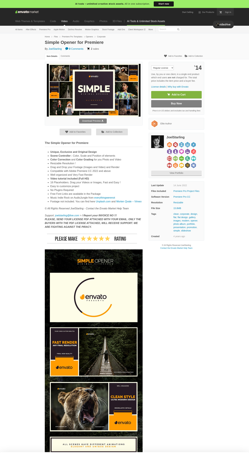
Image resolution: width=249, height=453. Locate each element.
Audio (76, 21)
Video (64, 21)
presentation (179, 227)
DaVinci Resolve (75, 29)
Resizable (178, 202)
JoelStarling (55, 48)
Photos (104, 21)
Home (47, 37)
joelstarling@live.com (67, 215)
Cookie (20, 449)
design (194, 214)
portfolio (191, 224)
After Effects (31, 29)
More (150, 29)
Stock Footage (108, 29)
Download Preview (93, 121)
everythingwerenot (104, 197)
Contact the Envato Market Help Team (176, 248)
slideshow (186, 230)
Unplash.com (103, 201)
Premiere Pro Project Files (186, 191)
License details (158, 86)
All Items (19, 29)
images (177, 220)
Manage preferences (222, 444)
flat (174, 217)
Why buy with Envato (178, 86)
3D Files (117, 21)
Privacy (34, 449)
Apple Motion (59, 29)
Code (53, 21)
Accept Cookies (176, 444)
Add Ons (121, 29)
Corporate (101, 37)
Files (56, 37)
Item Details (52, 56)
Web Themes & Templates (30, 21)
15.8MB (177, 208)
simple (176, 230)
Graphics (89, 21)
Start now (163, 4)
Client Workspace (136, 29)
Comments (74, 48)
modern (185, 220)
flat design (183, 217)
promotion (192, 227)
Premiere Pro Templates (72, 37)
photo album (179, 224)
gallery (192, 217)
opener (194, 220)
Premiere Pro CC (181, 197)
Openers (89, 37)
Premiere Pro (44, 29)
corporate (184, 214)
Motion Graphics (92, 29)
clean (176, 214)
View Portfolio (176, 173)
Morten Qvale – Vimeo (128, 201)
